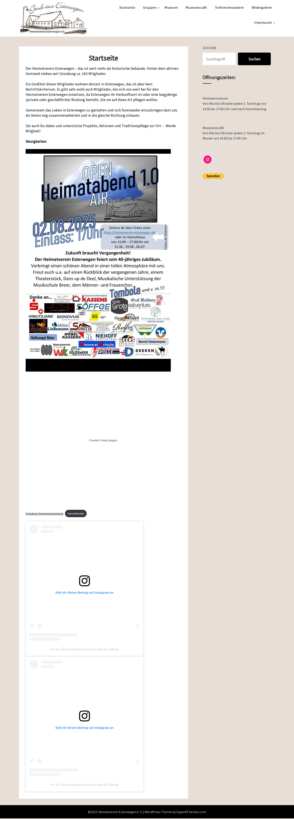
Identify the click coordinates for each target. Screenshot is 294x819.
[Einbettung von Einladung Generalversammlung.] (103, 440)
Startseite (127, 7)
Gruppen (150, 7)
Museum (171, 7)
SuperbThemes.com (191, 812)
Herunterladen (80, 514)
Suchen (209, 47)
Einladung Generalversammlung (46, 514)
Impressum (263, 22)
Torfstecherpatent (229, 7)
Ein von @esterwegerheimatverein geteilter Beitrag (84, 650)
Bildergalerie (262, 7)
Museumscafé (196, 7)
